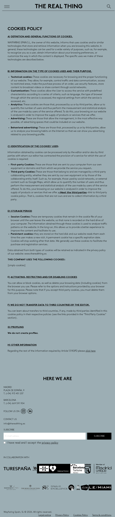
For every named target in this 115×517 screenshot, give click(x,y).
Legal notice (44, 515)
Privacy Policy (62, 515)
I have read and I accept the (31, 443)
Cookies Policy (80, 515)
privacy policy (50, 443)
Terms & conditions (101, 515)
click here (91, 351)
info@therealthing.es (14, 424)
